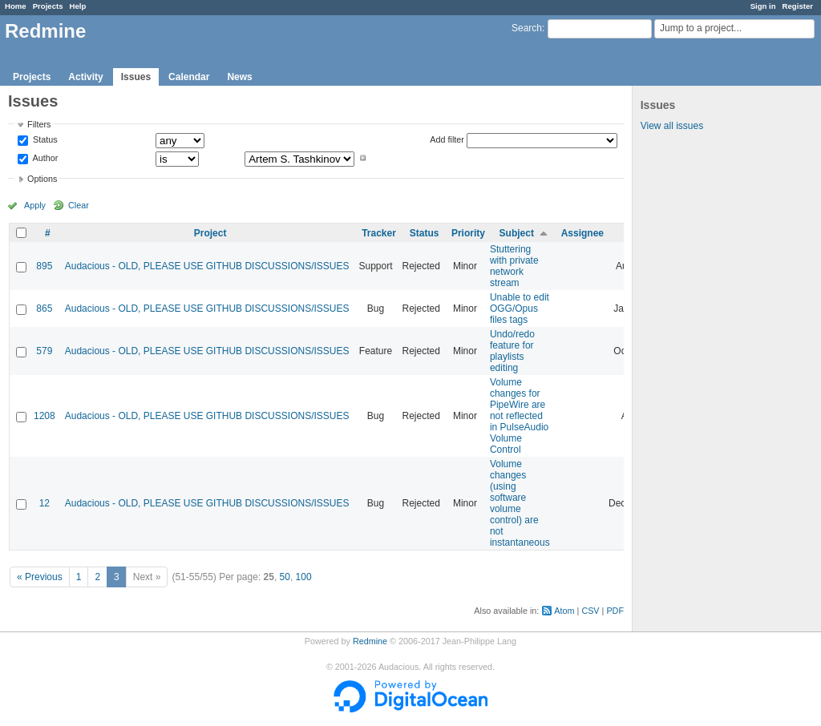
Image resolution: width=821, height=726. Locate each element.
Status (44, 140)
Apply (35, 205)
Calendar (188, 77)
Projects (48, 6)
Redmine (370, 641)
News (239, 77)
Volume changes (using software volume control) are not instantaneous (520, 503)
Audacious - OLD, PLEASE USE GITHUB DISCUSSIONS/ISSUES (207, 266)
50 (285, 577)
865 (44, 308)
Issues (136, 77)
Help (78, 6)
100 (304, 577)
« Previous (40, 577)
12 (44, 503)
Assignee (582, 233)
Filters (39, 124)
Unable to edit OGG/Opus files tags (519, 308)
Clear (78, 205)
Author (44, 158)
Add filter (447, 139)
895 (44, 266)
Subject (516, 233)
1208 (44, 415)
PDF (615, 610)
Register (798, 6)
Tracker (379, 233)
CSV (590, 610)
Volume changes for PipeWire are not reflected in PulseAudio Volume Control (519, 416)
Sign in (763, 6)
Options (42, 179)
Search (527, 28)
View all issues (672, 125)
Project (210, 233)
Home (15, 6)
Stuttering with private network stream (514, 266)
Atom (564, 610)
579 (44, 351)
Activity (85, 77)
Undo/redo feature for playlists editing (512, 351)
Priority (468, 233)
